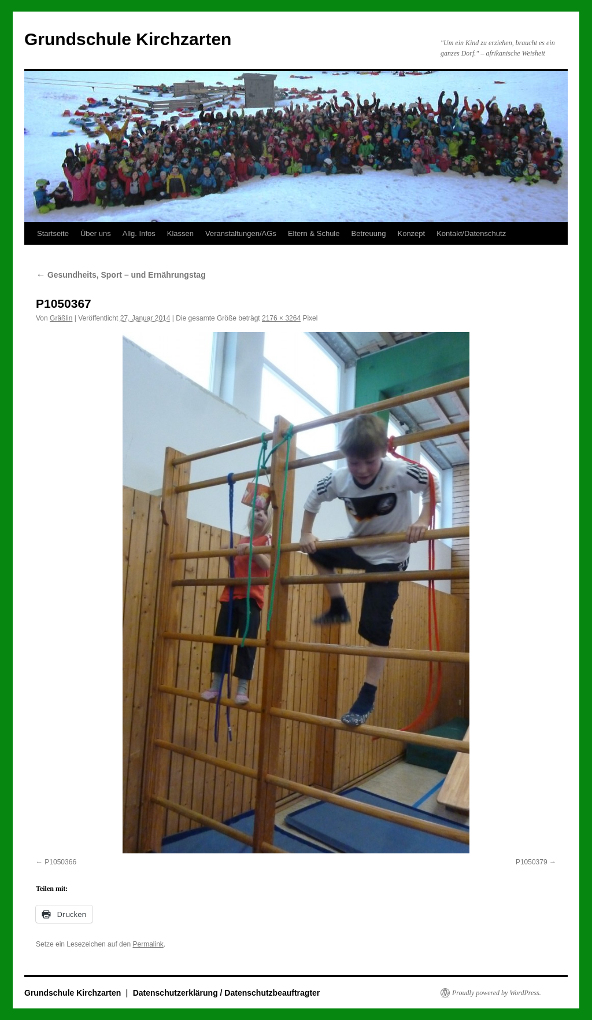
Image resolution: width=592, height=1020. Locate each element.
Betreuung (368, 233)
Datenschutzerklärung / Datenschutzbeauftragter (226, 992)
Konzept (411, 233)
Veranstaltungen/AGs (240, 233)
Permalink (147, 944)
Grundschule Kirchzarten (127, 39)
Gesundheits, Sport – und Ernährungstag (121, 274)
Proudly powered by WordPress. (496, 993)
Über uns (95, 233)
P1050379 (531, 862)
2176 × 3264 (281, 318)
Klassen (180, 233)
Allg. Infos (139, 233)
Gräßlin (61, 318)
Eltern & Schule (314, 233)
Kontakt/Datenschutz (471, 233)
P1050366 (60, 862)
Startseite (53, 233)
